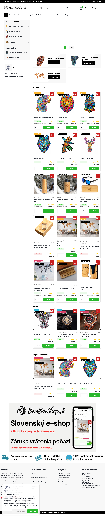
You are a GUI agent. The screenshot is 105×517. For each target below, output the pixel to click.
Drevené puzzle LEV (63, 117)
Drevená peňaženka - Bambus (87, 291)
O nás (11, 15)
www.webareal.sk (59, 515)
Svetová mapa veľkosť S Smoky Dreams (42, 291)
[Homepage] (6, 15)
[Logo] (15, 8)
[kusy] (60, 398)
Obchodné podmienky (42, 15)
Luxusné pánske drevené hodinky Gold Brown (65, 339)
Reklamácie (60, 15)
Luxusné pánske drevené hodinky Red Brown (88, 339)
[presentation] (33, 381)
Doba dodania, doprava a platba (24, 15)
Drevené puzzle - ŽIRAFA (64, 158)
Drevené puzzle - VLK (86, 387)
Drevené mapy (12, 57)
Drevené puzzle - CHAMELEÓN (66, 387)
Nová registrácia (96, 1)
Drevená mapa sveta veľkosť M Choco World (43, 391)
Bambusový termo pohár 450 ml (66, 201)
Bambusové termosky (14, 26)
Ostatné (10, 42)
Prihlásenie (86, 1)
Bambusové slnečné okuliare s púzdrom (89, 201)
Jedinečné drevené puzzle (16, 52)
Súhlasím (32, 511)
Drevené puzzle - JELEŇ (87, 158)
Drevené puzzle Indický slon (42, 338)
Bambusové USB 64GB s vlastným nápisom (42, 247)
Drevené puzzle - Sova (87, 117)
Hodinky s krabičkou (14, 37)
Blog (66, 15)
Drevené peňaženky (13, 31)
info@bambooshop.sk (27, 1)
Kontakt (53, 15)
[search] (67, 8)
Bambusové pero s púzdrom (66, 290)
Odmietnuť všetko (19, 511)
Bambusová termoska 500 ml (43, 201)
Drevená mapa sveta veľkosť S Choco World (66, 245)
